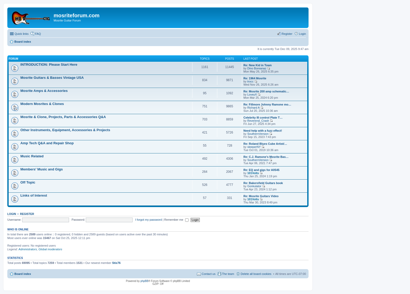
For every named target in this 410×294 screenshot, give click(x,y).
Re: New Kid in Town (257, 65)
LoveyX (252, 94)
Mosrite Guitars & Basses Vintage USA (52, 78)
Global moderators (50, 249)
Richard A (253, 107)
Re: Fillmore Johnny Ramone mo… (267, 104)
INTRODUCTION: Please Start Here (48, 64)
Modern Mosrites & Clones (42, 104)
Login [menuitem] (302, 33)
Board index (22, 273)
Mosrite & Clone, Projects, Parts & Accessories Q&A (63, 117)
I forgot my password (148, 219)
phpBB (144, 281)
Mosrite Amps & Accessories (44, 91)
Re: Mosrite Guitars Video (260, 196)
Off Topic (27, 182)
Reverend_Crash (258, 120)
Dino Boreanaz (256, 68)
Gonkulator (254, 186)
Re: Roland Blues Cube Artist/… (265, 143)
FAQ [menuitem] (38, 33)
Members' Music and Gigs (41, 169)
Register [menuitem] (287, 33)
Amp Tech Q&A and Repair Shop (47, 143)
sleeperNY (254, 146)
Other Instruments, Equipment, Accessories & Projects (65, 130)
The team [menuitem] (228, 273)
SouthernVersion (258, 133)
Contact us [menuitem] (208, 273)
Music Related (32, 156)
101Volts (253, 173)
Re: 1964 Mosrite (254, 78)
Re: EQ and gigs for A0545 (261, 169)
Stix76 (116, 262)
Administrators (28, 249)
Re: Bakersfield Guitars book (263, 183)
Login (11, 213)
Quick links (22, 33)
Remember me (176, 219)
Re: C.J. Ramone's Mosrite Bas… (266, 156)
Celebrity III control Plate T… (263, 117)
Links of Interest (33, 195)
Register (27, 213)
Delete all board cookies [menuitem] (256, 273)
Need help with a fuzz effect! (262, 130)
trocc (250, 81)
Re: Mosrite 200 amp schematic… (266, 91)
